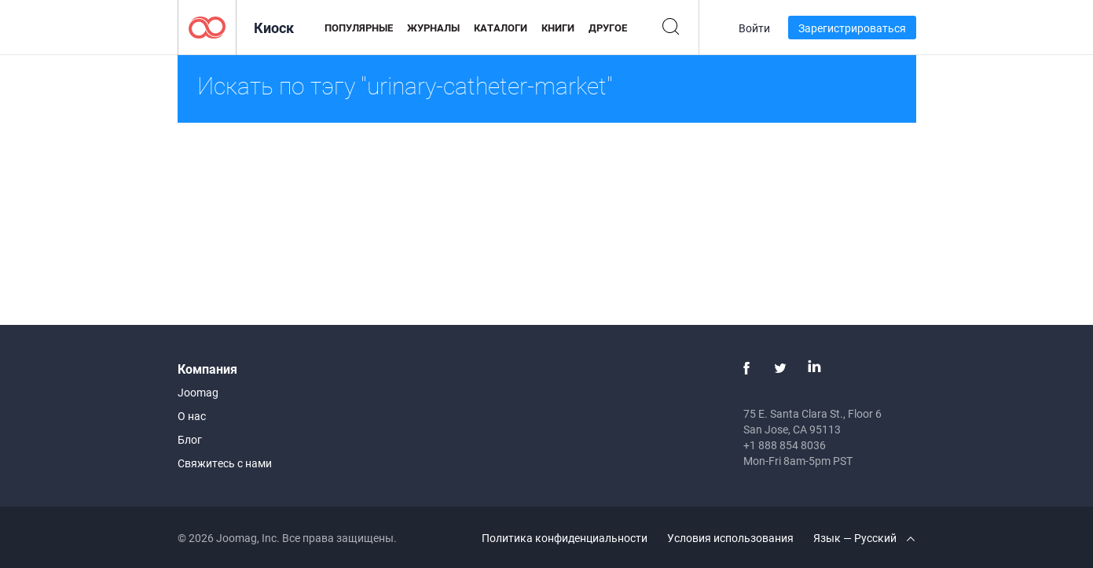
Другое (608, 27)
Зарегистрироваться (852, 27)
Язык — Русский (864, 537)
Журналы (433, 27)
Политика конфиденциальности (564, 537)
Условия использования (730, 537)
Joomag (198, 392)
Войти (754, 27)
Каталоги (500, 27)
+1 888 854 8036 (784, 444)
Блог (190, 439)
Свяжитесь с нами (225, 463)
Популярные (359, 27)
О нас (192, 415)
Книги (557, 27)
